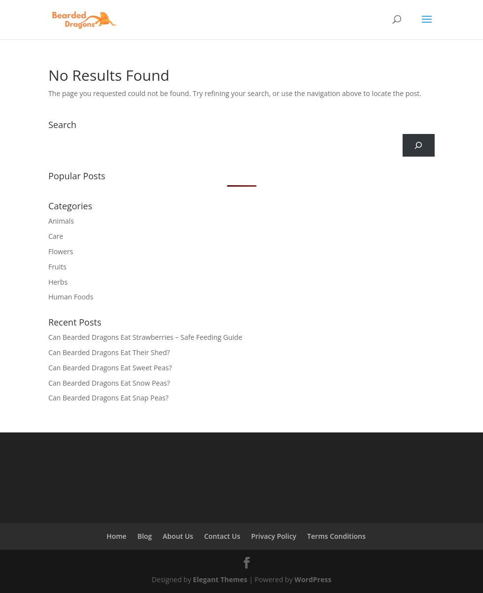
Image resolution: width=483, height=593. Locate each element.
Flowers (60, 251)
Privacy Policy (274, 536)
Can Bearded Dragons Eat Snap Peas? (108, 397)
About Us (178, 536)
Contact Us (222, 536)
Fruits (57, 266)
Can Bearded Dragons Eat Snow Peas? (109, 383)
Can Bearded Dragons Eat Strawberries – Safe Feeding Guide (145, 337)
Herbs (58, 282)
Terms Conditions (336, 536)
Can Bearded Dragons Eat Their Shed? (109, 352)
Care (55, 236)
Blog (144, 536)
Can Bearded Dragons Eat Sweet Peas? (110, 367)
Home (117, 536)
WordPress (313, 579)
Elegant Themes (220, 579)
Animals (61, 221)
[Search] (419, 145)
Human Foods (70, 296)
